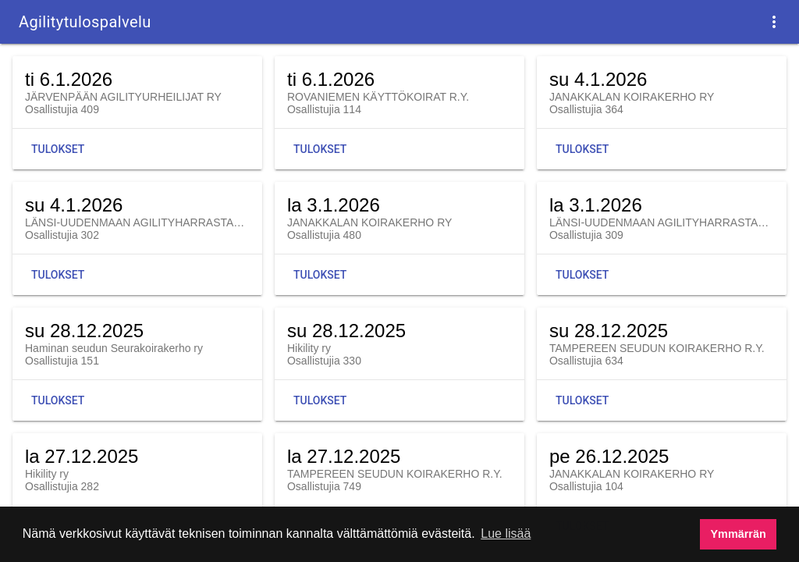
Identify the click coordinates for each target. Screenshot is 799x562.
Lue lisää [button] (506, 533)
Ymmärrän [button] (738, 534)
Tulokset (57, 149)
